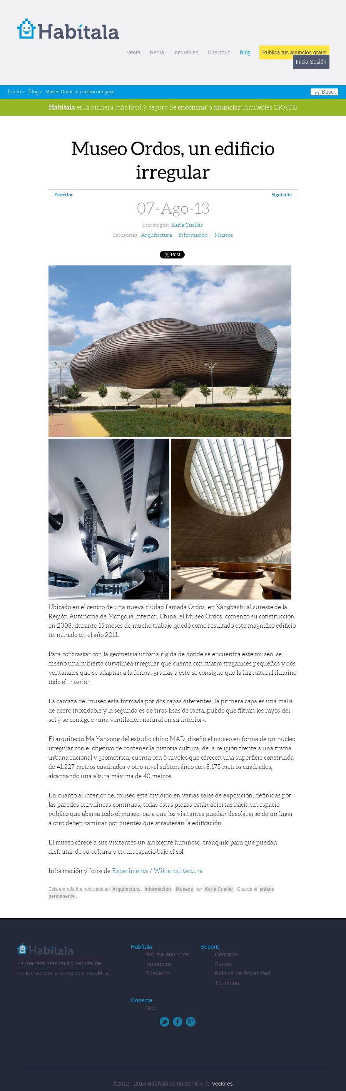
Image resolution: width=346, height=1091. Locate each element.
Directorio (219, 52)
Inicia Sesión (311, 62)
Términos (227, 983)
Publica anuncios (167, 954)
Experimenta (130, 871)
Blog (245, 52)
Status (223, 964)
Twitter (164, 1022)
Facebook (177, 1022)
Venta (133, 52)
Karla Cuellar (187, 225)
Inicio (14, 91)
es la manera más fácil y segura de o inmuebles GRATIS (173, 107)
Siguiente (285, 194)
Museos (223, 235)
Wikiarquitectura (178, 871)
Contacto (226, 954)
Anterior (60, 194)
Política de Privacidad (242, 973)
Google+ (191, 1022)
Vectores (222, 1084)
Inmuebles (185, 52)
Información (193, 235)
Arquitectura (156, 235)
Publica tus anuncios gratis (294, 52)
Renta (157, 52)
